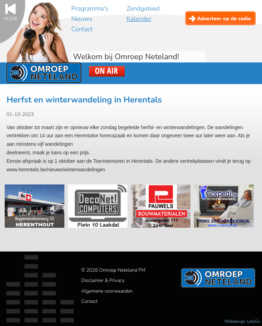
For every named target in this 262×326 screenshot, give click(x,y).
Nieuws (81, 19)
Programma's (89, 8)
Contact (82, 29)
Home (11, 18)
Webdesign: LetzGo (242, 321)
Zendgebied (142, 8)
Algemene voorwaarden (107, 291)
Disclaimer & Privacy (103, 280)
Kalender (138, 19)
